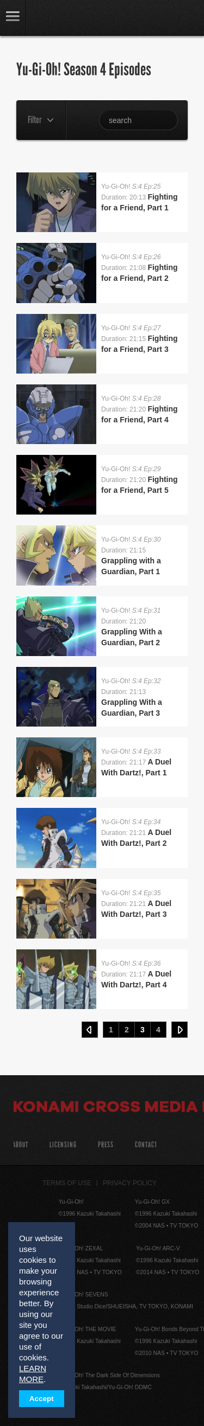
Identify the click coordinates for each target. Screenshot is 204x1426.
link (13, 17)
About (20, 1144)
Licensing (63, 1144)
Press (106, 1144)
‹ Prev (90, 1030)
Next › (179, 1030)
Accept (41, 1399)
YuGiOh (65, 18)
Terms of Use (66, 1183)
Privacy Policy (130, 1183)
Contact (146, 1144)
